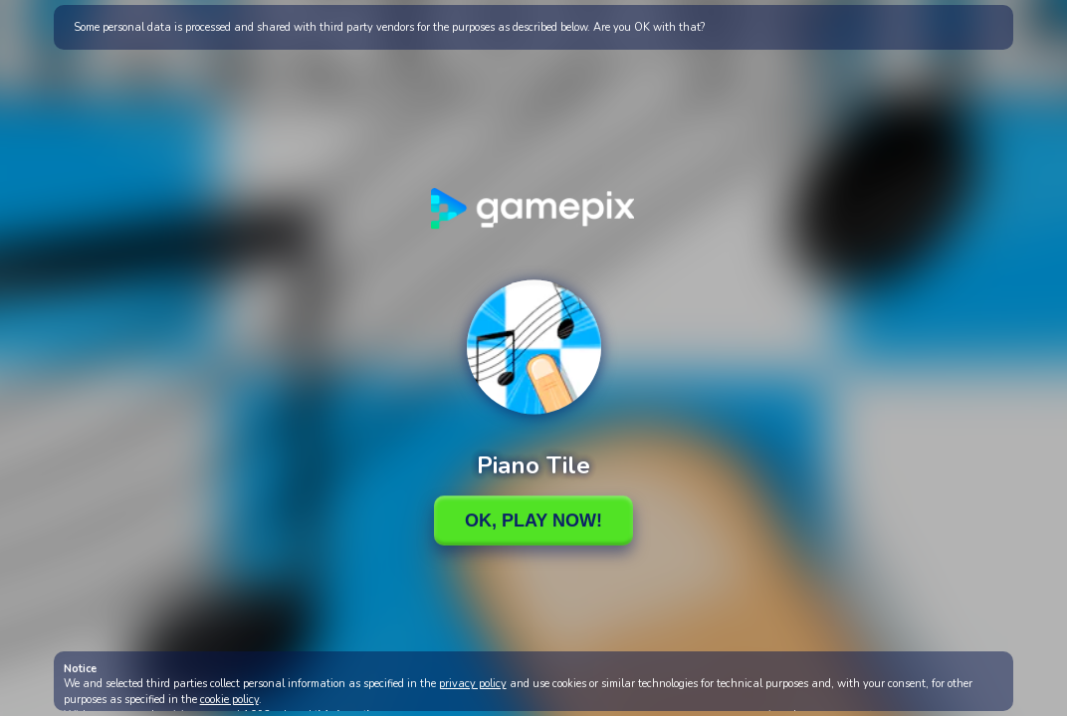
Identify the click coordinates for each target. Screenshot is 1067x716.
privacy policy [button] (473, 683)
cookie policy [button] (229, 699)
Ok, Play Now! (533, 520)
